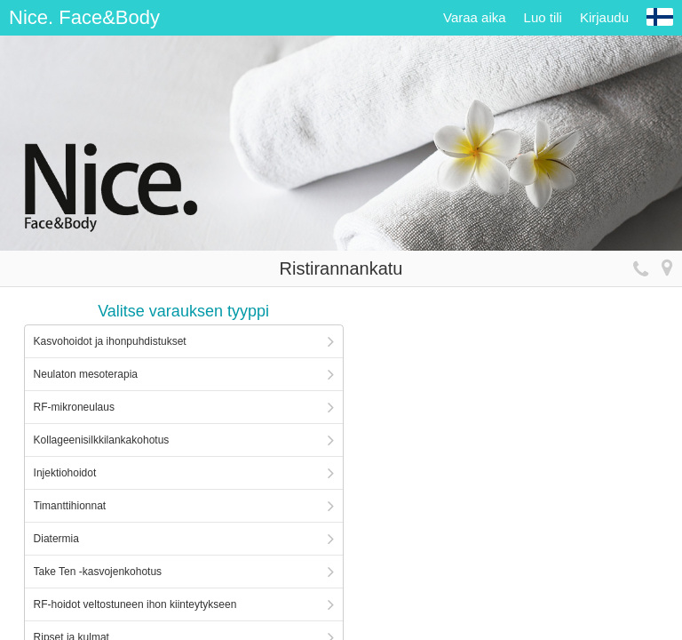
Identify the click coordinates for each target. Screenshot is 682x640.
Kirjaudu (604, 17)
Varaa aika (474, 17)
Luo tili (543, 17)
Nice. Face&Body (84, 17)
